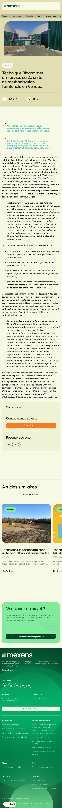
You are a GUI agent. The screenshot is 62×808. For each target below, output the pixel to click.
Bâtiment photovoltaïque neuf (44, 725)
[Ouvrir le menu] (56, 6)
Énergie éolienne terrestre (42, 767)
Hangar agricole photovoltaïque (43, 730)
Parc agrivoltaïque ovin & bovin (14, 737)
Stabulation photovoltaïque (41, 728)
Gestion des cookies (43, 803)
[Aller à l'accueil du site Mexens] (17, 655)
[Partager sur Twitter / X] (20, 444)
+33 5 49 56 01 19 (41, 698)
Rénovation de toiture (40, 737)
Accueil (5, 16)
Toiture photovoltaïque (41, 748)
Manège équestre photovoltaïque (44, 733)
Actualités (29, 16)
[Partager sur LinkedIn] (8, 444)
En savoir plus (9, 670)
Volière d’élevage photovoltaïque (15, 733)
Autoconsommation (40, 784)
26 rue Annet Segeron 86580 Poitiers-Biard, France (13, 699)
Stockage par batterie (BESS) (13, 780)
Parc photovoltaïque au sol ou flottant (44, 742)
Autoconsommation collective (44, 789)
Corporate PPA (38, 780)
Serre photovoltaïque (10, 725)
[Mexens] (12, 6)
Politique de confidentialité (24, 803)
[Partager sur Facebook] (14, 444)
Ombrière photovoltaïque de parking (43, 753)
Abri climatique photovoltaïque (14, 729)
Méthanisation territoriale (12, 767)
